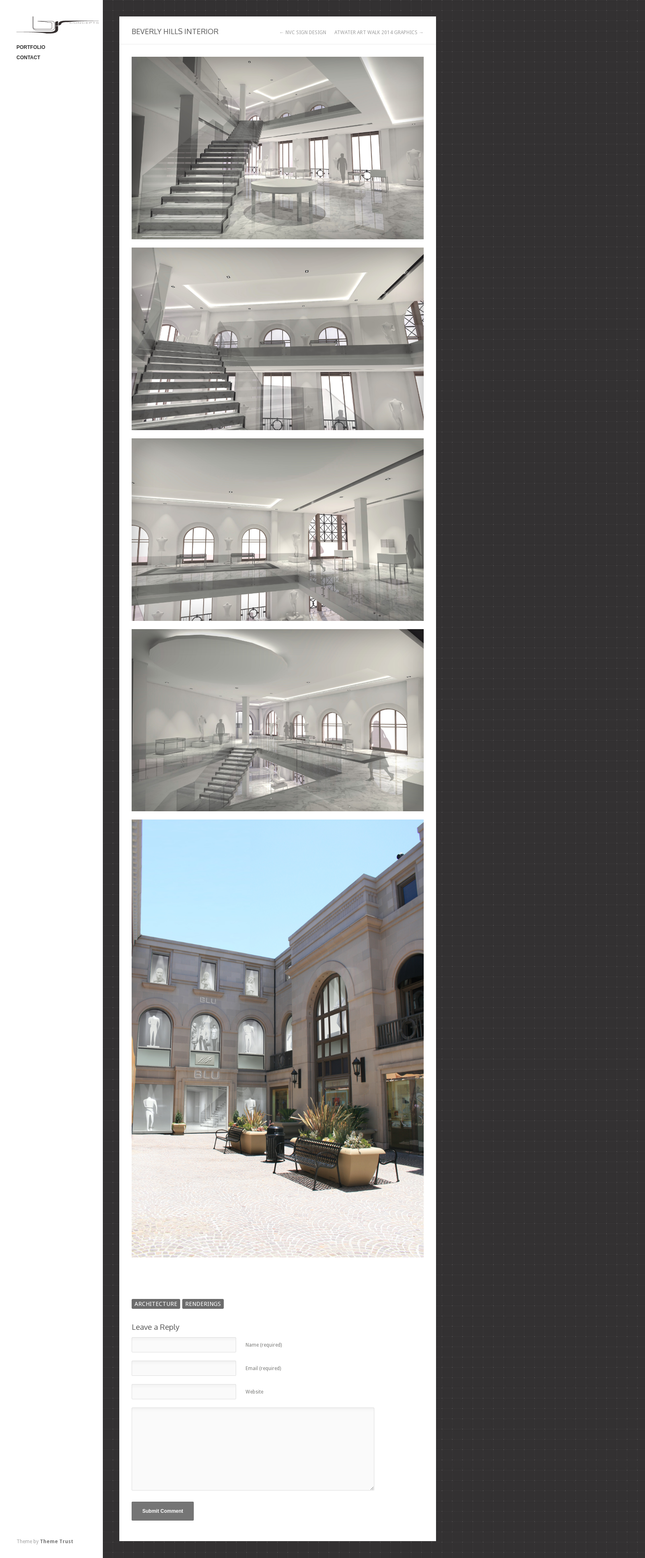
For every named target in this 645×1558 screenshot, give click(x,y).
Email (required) (263, 1368)
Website (254, 1392)
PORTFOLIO (30, 47)
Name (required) (264, 1345)
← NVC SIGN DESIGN (302, 32)
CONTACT (28, 57)
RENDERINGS (203, 1304)
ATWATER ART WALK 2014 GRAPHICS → (379, 32)
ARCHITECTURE (156, 1304)
